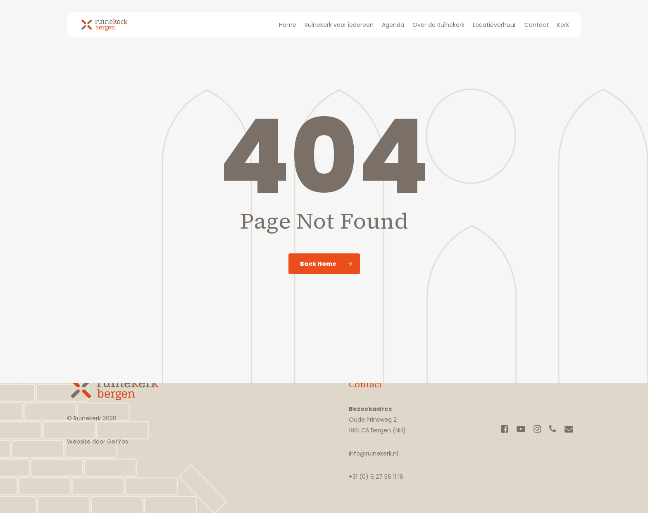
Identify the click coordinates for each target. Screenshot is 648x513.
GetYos (116, 441)
